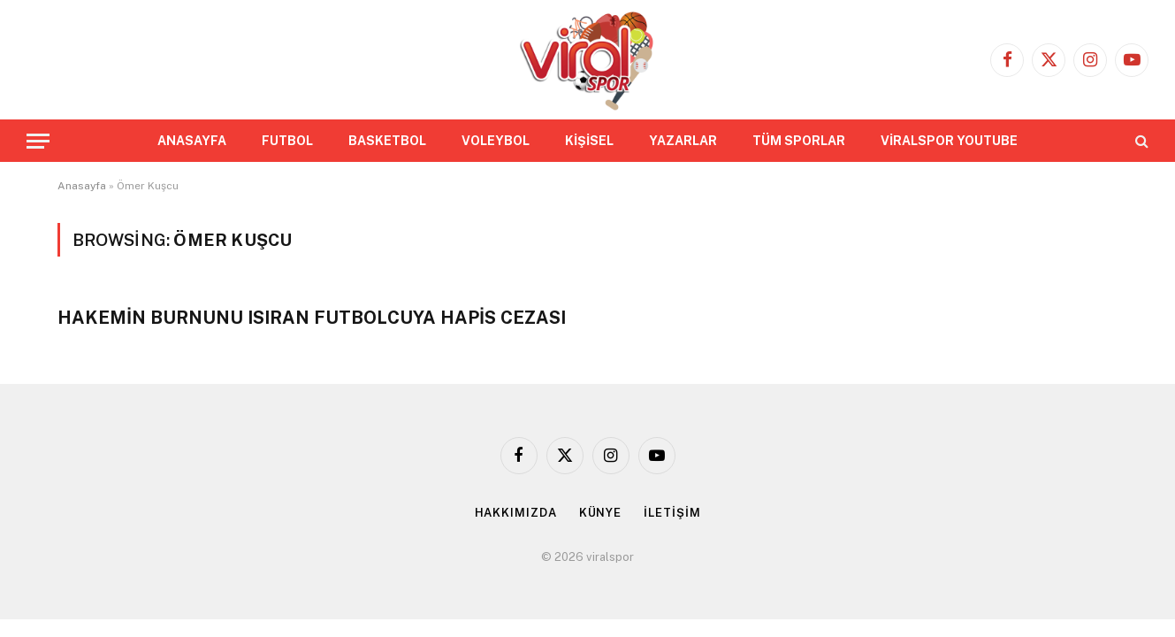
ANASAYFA (191, 141)
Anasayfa (81, 186)
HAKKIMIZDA (516, 512)
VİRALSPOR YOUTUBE (949, 141)
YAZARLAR (683, 141)
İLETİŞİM (672, 512)
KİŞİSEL (589, 141)
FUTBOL (287, 141)
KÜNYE (600, 512)
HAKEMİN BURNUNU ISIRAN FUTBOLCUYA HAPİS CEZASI (311, 317)
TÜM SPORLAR (798, 141)
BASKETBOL (387, 141)
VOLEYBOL (496, 141)
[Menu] (38, 141)
